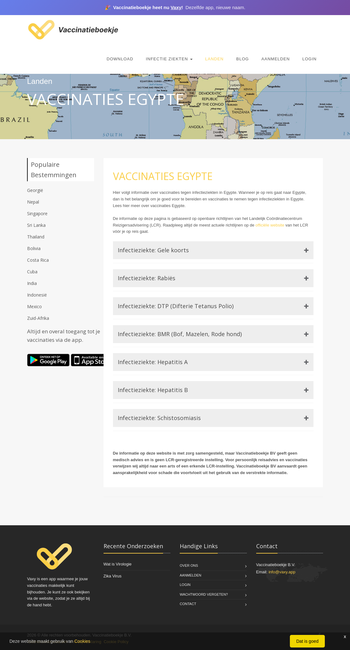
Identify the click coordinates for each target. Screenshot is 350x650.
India (32, 283)
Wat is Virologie (118, 564)
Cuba (32, 272)
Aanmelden (276, 59)
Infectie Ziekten (169, 59)
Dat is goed (307, 641)
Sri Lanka (36, 225)
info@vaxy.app (281, 572)
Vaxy (176, 7)
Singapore (37, 213)
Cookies (82, 641)
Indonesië (37, 295)
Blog (242, 59)
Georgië (35, 190)
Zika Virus (113, 576)
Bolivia (34, 248)
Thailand (35, 237)
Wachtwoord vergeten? (204, 594)
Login (309, 59)
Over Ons (189, 565)
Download (120, 59)
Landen (214, 59)
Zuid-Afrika (38, 318)
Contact (188, 604)
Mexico (34, 306)
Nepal (33, 202)
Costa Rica (38, 260)
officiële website (270, 225)
